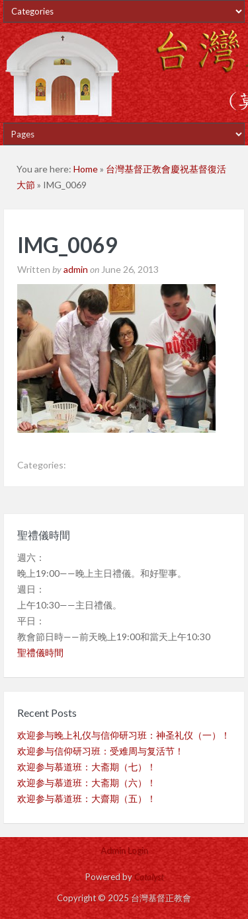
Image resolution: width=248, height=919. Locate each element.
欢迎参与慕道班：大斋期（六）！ (86, 782)
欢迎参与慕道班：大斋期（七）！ (86, 766)
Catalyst (148, 876)
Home (85, 168)
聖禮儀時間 (40, 652)
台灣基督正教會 (124, 72)
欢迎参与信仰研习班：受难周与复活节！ (100, 750)
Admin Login (124, 850)
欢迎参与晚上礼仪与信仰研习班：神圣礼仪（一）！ (123, 735)
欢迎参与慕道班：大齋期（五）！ (86, 798)
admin (75, 269)
